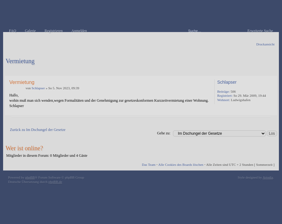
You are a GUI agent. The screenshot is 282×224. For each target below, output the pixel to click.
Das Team (149, 164)
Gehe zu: (164, 133)
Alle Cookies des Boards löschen (180, 164)
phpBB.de (55, 182)
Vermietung (20, 61)
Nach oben (271, 110)
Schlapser (38, 88)
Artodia (268, 177)
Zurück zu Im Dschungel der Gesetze (38, 130)
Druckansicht (265, 44)
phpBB (30, 177)
